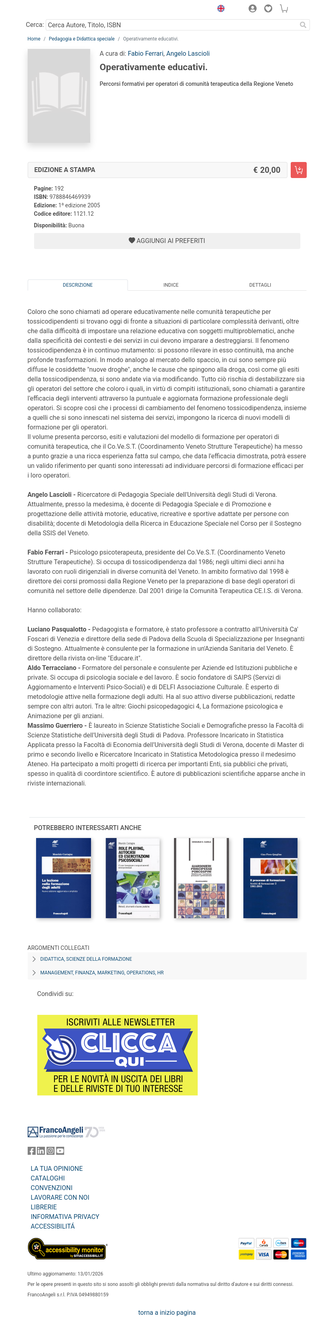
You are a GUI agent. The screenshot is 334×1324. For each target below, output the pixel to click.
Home (34, 39)
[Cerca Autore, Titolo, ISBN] (171, 24)
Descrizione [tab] (78, 285)
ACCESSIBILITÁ (53, 1226)
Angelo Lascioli (188, 53)
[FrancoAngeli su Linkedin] (41, 1152)
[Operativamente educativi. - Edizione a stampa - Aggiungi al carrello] (299, 170)
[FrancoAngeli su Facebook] (32, 1152)
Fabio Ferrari (146, 53)
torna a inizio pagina (167, 1312)
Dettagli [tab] (260, 285)
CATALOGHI (48, 1178)
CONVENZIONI (52, 1188)
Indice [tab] (171, 285)
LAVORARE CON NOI (60, 1197)
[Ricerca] (303, 24)
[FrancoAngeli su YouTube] (60, 1152)
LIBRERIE (44, 1207)
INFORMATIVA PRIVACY (65, 1217)
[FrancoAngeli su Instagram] (51, 1152)
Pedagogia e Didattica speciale (82, 39)
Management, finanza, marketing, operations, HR (102, 973)
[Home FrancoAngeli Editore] (54, 9)
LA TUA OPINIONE (57, 1168)
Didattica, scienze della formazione (86, 959)
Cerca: (35, 24)
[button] (219, 9)
